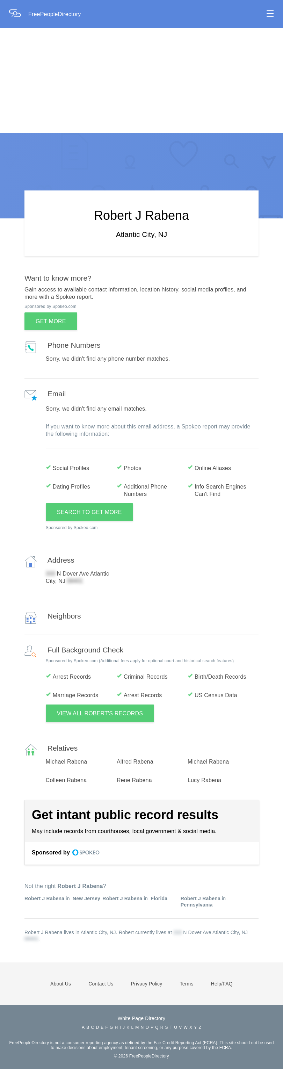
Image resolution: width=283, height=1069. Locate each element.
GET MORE (51, 321)
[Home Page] (18, 14)
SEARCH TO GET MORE (89, 512)
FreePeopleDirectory (54, 14)
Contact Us (100, 984)
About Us (60, 984)
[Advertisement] (141, 80)
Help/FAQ (222, 984)
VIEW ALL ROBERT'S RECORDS (100, 713)
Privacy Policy (146, 984)
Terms (186, 984)
